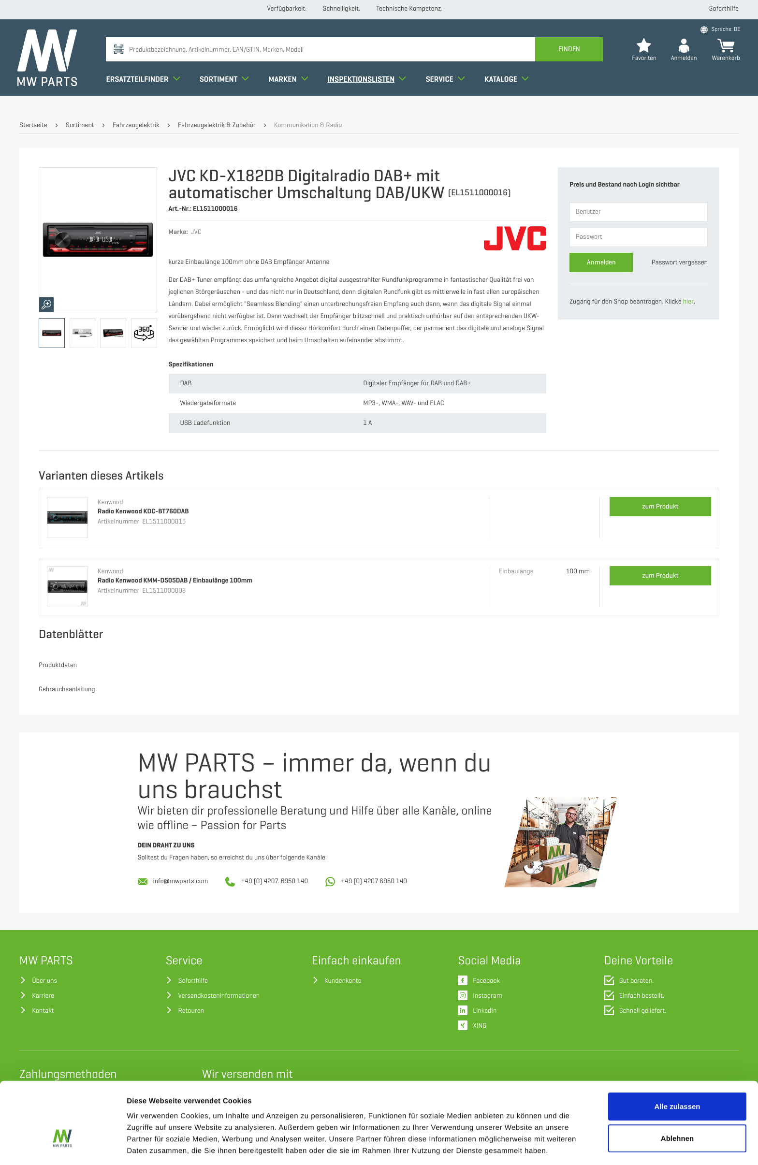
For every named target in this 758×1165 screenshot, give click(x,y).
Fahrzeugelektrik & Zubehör (216, 125)
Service (446, 89)
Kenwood (110, 502)
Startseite (33, 125)
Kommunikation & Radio (308, 125)
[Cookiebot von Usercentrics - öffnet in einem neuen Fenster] (62, 1146)
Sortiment (226, 89)
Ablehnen (677, 1079)
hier (688, 302)
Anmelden (601, 262)
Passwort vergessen (680, 262)
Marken (290, 89)
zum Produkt (660, 506)
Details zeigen (514, 1146)
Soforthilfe (724, 9)
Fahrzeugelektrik (136, 125)
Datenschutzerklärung (408, 1114)
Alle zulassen (677, 1047)
